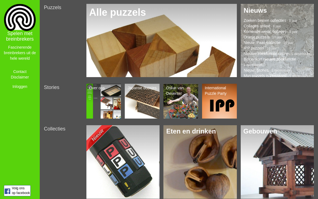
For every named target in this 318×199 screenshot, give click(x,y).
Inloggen (19, 86)
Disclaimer (20, 77)
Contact (19, 71)
